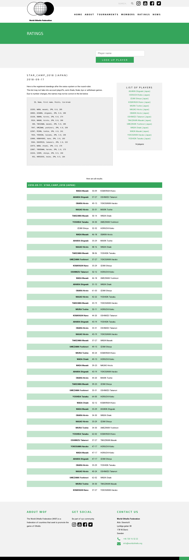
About (89, 14)
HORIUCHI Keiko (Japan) (139, 88)
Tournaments (108, 14)
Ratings (144, 14)
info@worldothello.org (129, 537)
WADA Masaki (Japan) (139, 125)
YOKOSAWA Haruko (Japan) (139, 128)
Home (78, 14)
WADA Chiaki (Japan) (139, 121)
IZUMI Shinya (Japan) (139, 92)
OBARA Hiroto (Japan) (139, 106)
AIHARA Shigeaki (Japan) (139, 85)
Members (128, 14)
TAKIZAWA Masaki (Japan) (139, 114)
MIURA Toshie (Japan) (139, 99)
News (157, 14)
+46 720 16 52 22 (127, 532)
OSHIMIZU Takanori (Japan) (139, 110)
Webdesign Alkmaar (38, 555)
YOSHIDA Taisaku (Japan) (139, 132)
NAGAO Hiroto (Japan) (139, 103)
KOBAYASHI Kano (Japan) (139, 96)
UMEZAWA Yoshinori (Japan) (139, 117)
